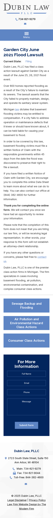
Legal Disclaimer (17, 500)
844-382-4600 (35, 477)
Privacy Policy (37, 500)
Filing (28, 61)
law (17, 109)
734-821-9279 (26, 19)
